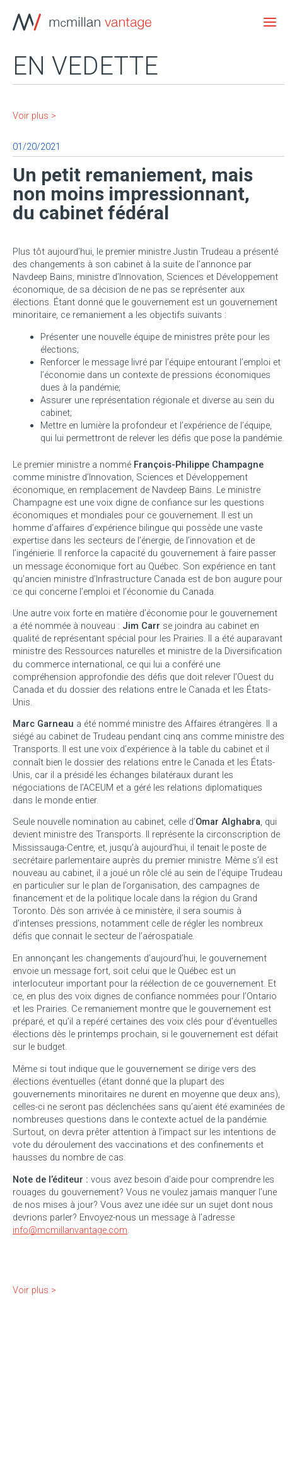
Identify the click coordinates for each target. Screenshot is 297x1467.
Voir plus (31, 115)
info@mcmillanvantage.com (70, 1230)
